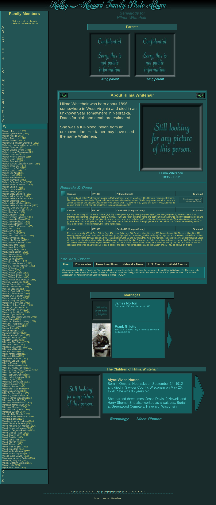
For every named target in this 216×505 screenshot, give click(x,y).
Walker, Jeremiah (10, 161)
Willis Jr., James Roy (12, 396)
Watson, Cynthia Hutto (12, 291)
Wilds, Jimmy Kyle (10, 372)
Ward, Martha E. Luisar (13, 242)
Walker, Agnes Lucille (12, 133)
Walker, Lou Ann (10, 173)
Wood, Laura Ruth (10, 440)
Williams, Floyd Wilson (12, 382)
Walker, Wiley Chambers (13, 194)
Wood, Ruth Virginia (11, 447)
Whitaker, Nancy (10, 351)
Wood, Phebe (9, 444)
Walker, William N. (10, 201)
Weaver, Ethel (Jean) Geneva (16, 317)
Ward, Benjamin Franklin (13, 210)
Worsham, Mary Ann (11, 460)
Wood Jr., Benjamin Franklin (15, 430)
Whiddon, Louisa (10, 344)
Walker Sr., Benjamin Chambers (17, 143)
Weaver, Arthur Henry (12, 310)
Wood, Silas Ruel (10, 449)
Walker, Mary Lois (10, 180)
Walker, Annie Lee (10, 138)
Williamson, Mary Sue (12, 389)
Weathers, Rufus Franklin (14, 305)
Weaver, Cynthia (10, 314)
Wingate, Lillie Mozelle (12, 414)
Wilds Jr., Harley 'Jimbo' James (16, 370)
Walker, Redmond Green (14, 182)
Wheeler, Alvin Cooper (12, 335)
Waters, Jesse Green (12, 286)
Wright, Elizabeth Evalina (14, 463)
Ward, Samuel (9, 256)
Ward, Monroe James (12, 254)
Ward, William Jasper (12, 275)
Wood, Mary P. (9, 442)
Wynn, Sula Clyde (10, 467)
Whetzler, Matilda (10, 340)
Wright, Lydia (8, 465)
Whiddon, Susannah (12, 347)
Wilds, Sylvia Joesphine (13, 377)
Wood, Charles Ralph (12, 433)
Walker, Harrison (10, 154)
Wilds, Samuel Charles (13, 375)
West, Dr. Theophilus (12, 324)
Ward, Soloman (9, 259)
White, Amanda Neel (12, 354)
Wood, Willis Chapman (13, 453)
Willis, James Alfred (11, 391)
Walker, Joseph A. (10, 166)
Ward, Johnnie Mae (11, 238)
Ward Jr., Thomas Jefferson (15, 266)
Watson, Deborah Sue (12, 293)
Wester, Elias (8, 328)
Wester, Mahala (10, 331)
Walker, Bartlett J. (10, 140)
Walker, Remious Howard (14, 184)
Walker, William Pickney (13, 203)
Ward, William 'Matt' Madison (15, 280)
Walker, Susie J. (9, 187)
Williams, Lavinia (10, 384)
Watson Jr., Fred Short (12, 296)
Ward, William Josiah (12, 277)
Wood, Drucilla (9, 437)
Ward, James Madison (12, 222)
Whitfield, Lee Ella (10, 361)
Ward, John (8, 229)
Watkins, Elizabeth (11, 289)
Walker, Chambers (11, 147)
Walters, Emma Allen (12, 208)
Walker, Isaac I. (9, 159)
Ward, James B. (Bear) (13, 219)
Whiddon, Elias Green (12, 342)
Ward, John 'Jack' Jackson (14, 235)
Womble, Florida (10, 419)
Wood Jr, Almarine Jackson (15, 421)
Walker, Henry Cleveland (14, 157)
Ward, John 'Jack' (10, 233)
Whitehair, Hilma (10, 356)
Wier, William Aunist (11, 365)
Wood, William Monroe (12, 451)
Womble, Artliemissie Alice (14, 416)
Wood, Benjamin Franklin (14, 428)
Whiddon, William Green (13, 349)
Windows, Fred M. (10, 400)
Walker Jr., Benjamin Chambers (17, 145)
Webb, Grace (8, 319)
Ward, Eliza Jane (10, 212)
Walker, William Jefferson (14, 198)
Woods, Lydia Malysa (12, 456)
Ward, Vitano (8, 270)
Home (96, 498)
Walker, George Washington (15, 152)
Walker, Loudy (9, 175)
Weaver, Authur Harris (12, 312)
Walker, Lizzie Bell (10, 168)
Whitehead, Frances (12, 358)
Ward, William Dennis (12, 273)
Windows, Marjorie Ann (13, 405)
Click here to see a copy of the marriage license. (192, 200)
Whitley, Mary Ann (10, 363)
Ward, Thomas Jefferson (13, 263)
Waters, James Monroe (13, 284)
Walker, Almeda (10, 136)
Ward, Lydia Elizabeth (12, 240)
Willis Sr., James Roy (12, 393)
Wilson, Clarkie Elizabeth (14, 398)
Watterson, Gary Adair (12, 303)
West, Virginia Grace (12, 326)
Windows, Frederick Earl (13, 402)
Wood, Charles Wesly (12, 435)
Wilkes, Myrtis (9, 379)
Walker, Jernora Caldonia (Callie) (17, 164)
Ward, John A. (8, 231)
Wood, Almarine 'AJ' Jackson (15, 426)
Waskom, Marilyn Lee (12, 282)
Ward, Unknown (10, 268)
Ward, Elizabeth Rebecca (14, 217)
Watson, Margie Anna (12, 298)
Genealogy (116, 498)
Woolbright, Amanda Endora (15, 458)
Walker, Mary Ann (10, 177)
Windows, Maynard (11, 407)
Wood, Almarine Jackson (14, 423)
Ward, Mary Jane (10, 245)
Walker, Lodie (9, 171)
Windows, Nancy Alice (12, 409)
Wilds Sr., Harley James (13, 368)
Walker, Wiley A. (10, 191)
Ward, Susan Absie (11, 261)
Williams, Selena (10, 386)
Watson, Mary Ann (11, 300)
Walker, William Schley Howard (16, 205)
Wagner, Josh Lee (10, 131)
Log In (106, 498)
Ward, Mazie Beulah (11, 252)
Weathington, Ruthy (11, 307)
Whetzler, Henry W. (11, 338)
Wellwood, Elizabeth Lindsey (15, 321)
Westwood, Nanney (11, 333)
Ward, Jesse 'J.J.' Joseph (14, 226)
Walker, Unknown (10, 189)
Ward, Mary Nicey (10, 249)
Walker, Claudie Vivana (13, 150)
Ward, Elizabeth (10, 215)
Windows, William (10, 412)
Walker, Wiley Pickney (12, 196)
